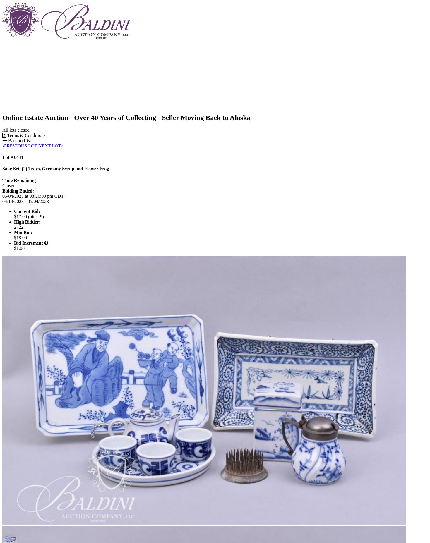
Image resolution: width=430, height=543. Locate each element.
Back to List (16, 140)
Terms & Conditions (23, 135)
